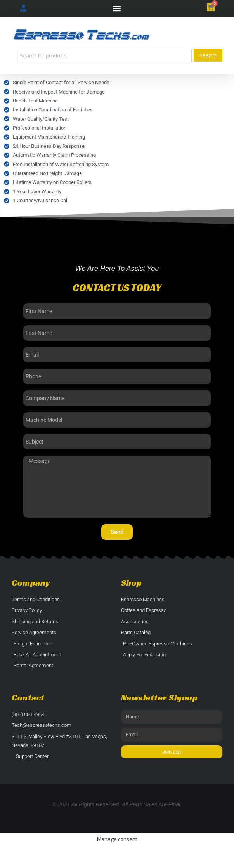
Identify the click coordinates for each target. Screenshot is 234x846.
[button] (117, 8)
